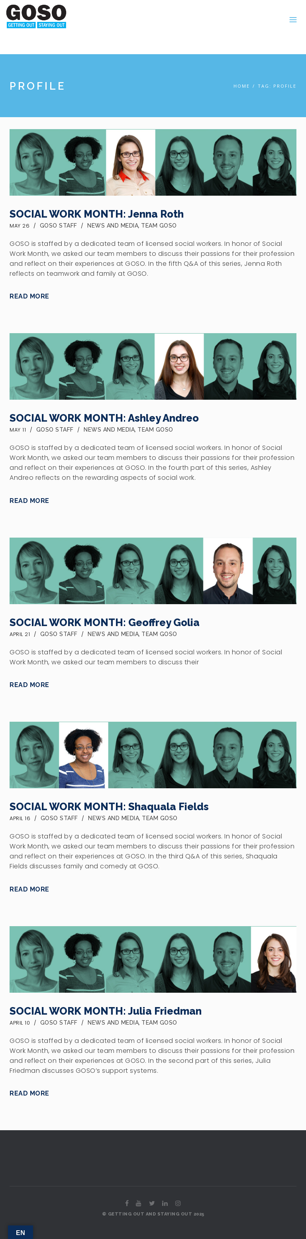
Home (241, 86)
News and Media (112, 225)
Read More (29, 296)
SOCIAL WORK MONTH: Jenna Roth (97, 214)
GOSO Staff (58, 225)
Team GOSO (159, 225)
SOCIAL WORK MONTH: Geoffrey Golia (105, 622)
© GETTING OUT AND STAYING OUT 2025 (153, 1214)
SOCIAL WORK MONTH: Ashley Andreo (104, 418)
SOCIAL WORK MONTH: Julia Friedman (106, 1011)
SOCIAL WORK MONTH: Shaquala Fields (109, 807)
